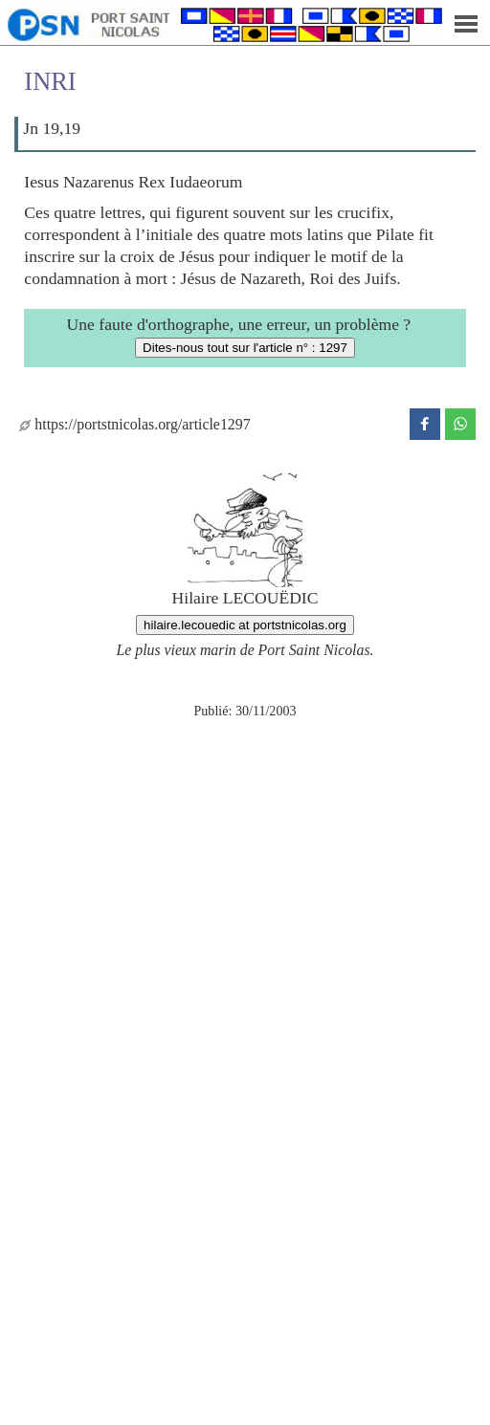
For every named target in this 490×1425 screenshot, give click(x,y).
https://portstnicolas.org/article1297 (134, 424)
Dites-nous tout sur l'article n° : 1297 (245, 347)
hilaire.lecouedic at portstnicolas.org (245, 625)
